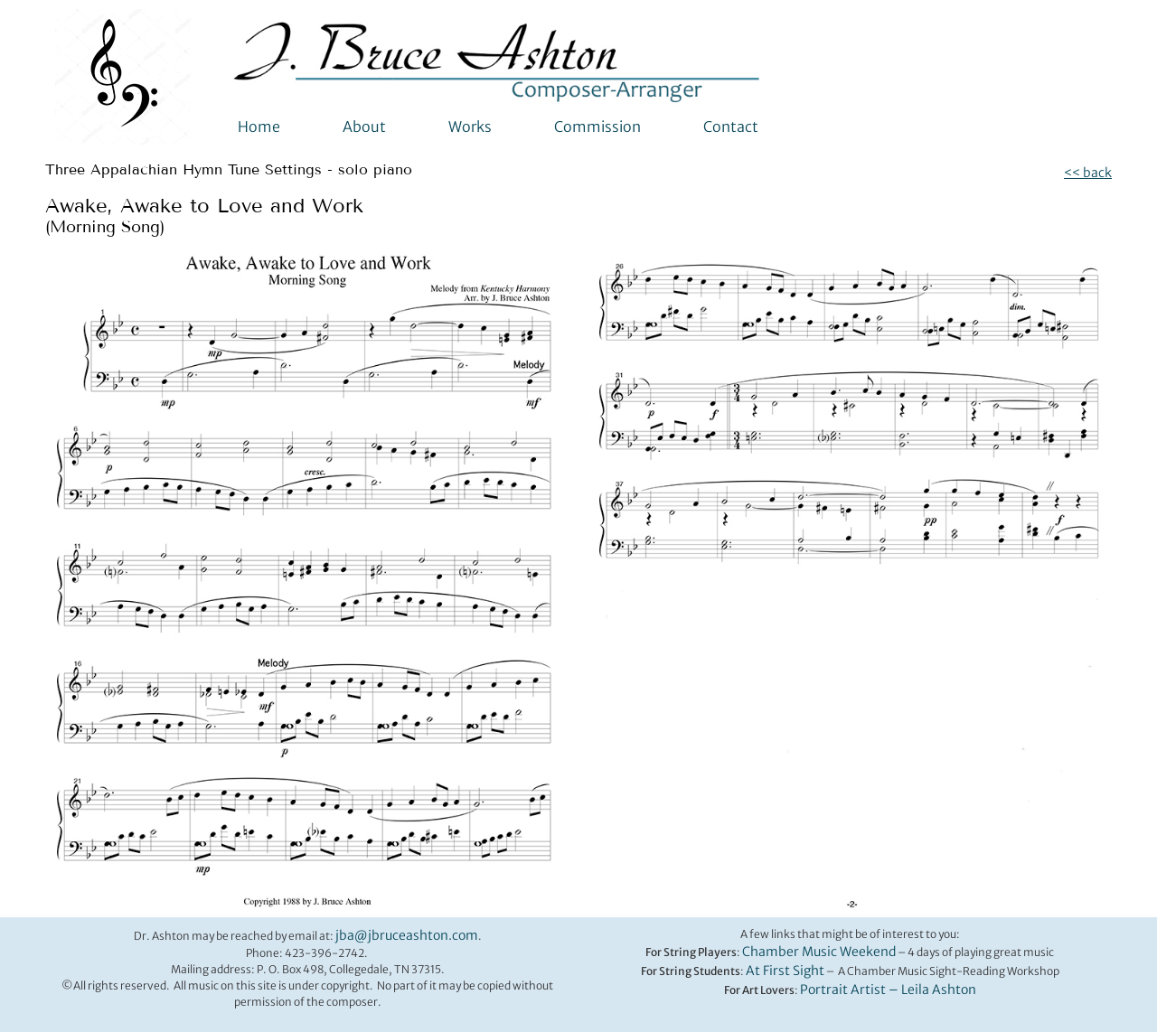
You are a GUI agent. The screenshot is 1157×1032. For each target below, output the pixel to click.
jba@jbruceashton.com (406, 935)
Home (259, 126)
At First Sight (785, 970)
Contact (730, 126)
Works (470, 126)
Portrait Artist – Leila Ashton (888, 989)
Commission (597, 126)
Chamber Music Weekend (819, 951)
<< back (1088, 172)
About (364, 126)
